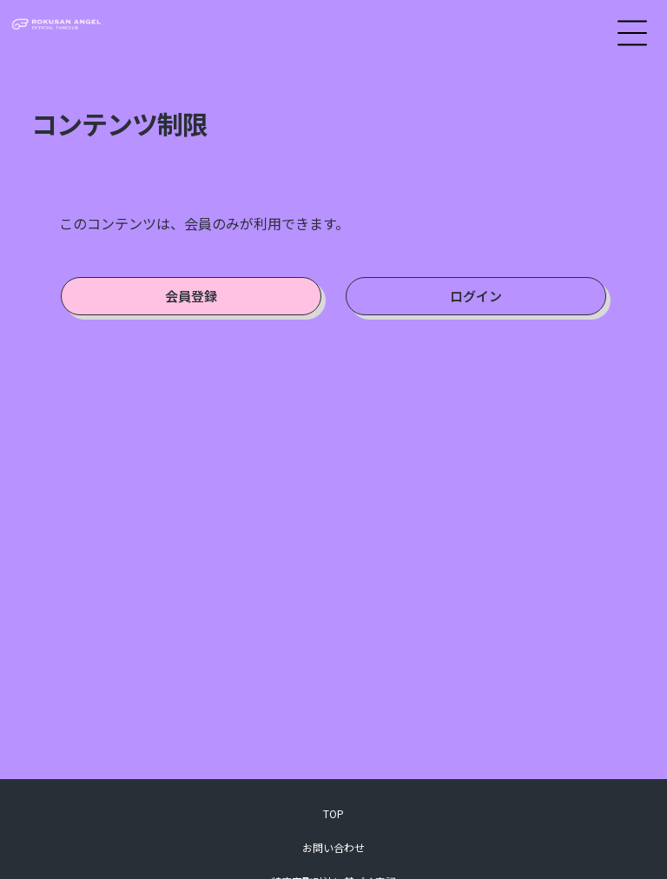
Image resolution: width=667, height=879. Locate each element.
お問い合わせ (333, 847)
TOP (333, 813)
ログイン (476, 296)
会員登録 (191, 296)
